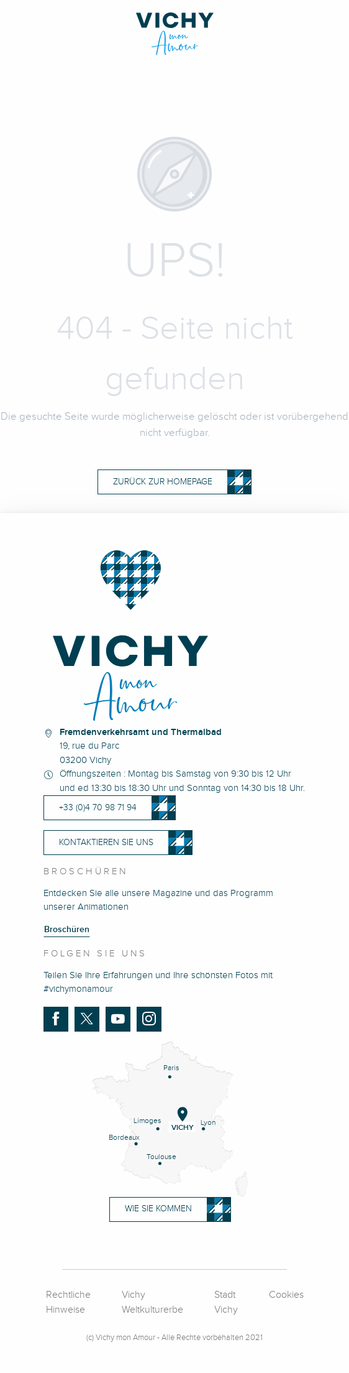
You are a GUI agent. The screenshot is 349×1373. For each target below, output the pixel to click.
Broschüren (66, 930)
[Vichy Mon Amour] (175, 33)
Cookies (286, 1295)
